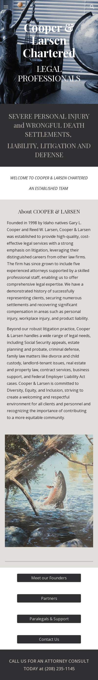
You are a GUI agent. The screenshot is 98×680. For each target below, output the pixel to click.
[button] (6, 6)
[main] (49, 52)
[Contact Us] (49, 639)
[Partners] (49, 598)
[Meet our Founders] (49, 577)
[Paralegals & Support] (49, 618)
